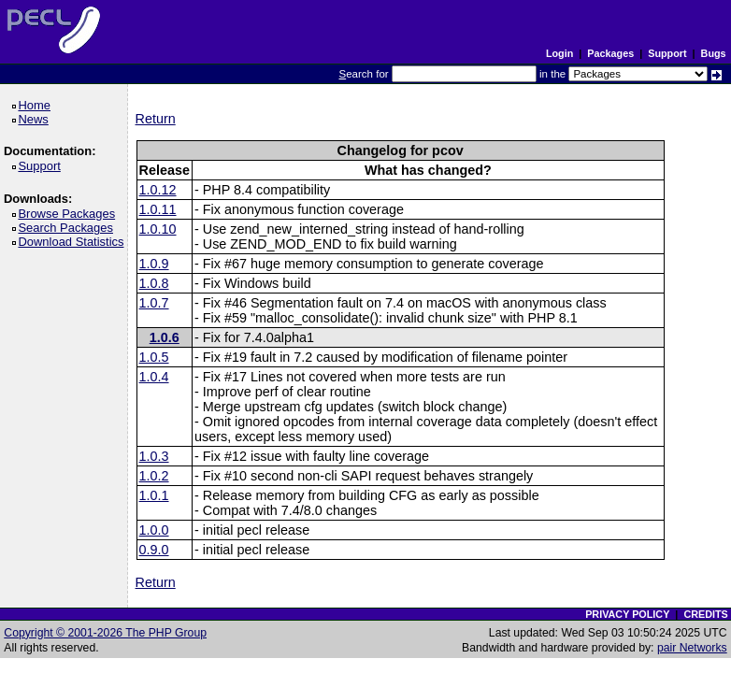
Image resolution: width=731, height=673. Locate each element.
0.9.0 (154, 549)
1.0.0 (154, 530)
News (36, 119)
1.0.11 (158, 209)
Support (667, 53)
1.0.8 (154, 283)
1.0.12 (158, 189)
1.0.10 (158, 229)
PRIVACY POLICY (627, 614)
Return (156, 118)
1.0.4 (154, 376)
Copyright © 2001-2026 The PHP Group (105, 632)
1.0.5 (154, 357)
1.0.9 (154, 263)
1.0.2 (154, 475)
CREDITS (705, 614)
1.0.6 (164, 337)
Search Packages (68, 228)
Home (36, 105)
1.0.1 (154, 495)
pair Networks (692, 647)
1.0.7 (154, 302)
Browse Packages (69, 214)
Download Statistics (73, 242)
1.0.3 (154, 456)
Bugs (713, 53)
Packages (610, 53)
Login (559, 53)
